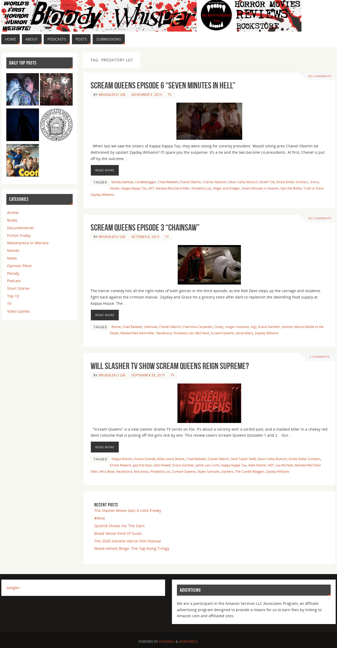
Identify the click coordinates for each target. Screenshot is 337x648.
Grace (314, 182)
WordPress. (189, 641)
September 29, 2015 (148, 375)
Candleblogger (145, 182)
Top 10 (13, 295)
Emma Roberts (120, 465)
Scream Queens (222, 333)
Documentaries (20, 227)
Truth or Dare (313, 188)
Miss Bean (107, 471)
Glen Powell (162, 465)
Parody (13, 273)
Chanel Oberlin (190, 182)
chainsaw (150, 327)
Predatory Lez (201, 188)
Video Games (18, 311)
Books (12, 220)
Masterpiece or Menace (28, 242)
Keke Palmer (257, 465)
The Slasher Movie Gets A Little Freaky (127, 510)
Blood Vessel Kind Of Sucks (118, 533)
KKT (151, 188)
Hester (115, 188)
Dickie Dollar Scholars (292, 182)
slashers (227, 471)
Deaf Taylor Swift (243, 459)
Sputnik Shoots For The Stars (119, 525)
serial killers (244, 333)
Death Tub (267, 182)
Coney (218, 327)
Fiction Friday (19, 235)
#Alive (99, 518)
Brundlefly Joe (112, 94)
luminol (287, 327)
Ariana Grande (145, 459)
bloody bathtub (122, 182)
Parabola (167, 641)
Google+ (13, 587)
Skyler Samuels (208, 471)
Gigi (253, 327)
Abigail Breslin (121, 459)
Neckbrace (164, 333)
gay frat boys (142, 465)
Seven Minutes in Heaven (260, 188)
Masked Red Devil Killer (173, 188)
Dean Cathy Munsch (243, 182)
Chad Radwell (168, 182)
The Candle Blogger (249, 471)
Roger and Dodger (226, 188)
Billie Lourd (165, 459)
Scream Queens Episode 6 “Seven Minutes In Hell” (163, 85)
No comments (319, 76)
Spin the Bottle (291, 188)
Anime (12, 212)
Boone (116, 327)
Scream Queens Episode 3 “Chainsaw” (145, 227)
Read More (104, 170)
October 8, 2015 (145, 237)
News (12, 258)
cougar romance (237, 327)
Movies (13, 250)
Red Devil (202, 333)
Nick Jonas (141, 471)
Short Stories (18, 288)
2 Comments (320, 356)
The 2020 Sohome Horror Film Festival (127, 541)
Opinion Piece (19, 265)
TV (170, 94)
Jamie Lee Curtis (208, 465)
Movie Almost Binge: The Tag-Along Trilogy (131, 548)
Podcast (14, 280)
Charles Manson (215, 182)
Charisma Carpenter (197, 327)
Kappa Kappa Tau (134, 188)
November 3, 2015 (146, 94)
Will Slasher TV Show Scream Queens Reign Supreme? (170, 366)
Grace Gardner (269, 327)
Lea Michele (284, 465)
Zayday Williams (102, 194)
